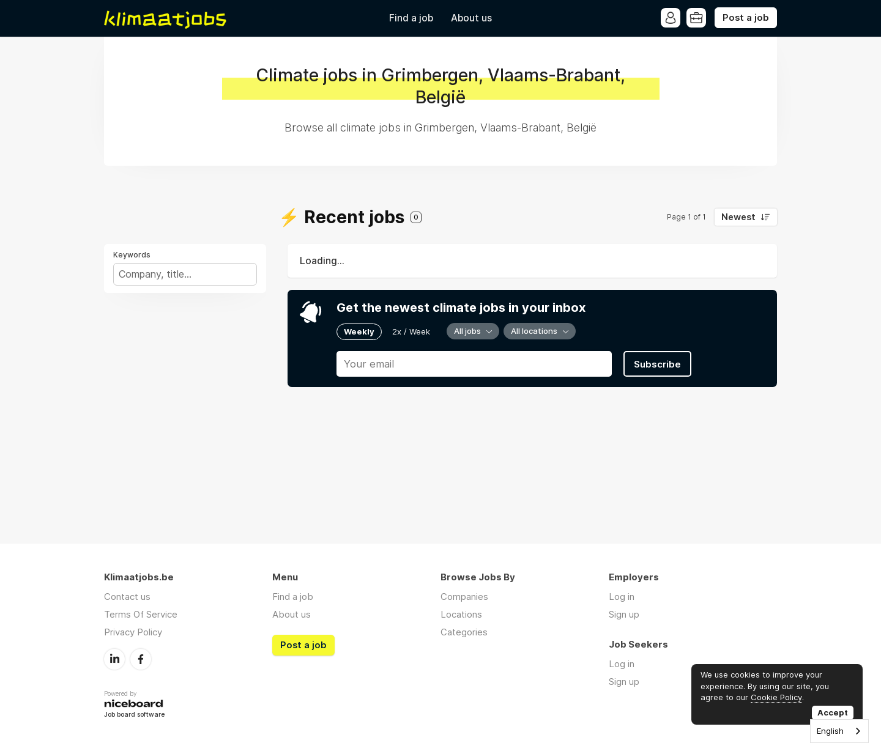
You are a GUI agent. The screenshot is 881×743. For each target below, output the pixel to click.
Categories (464, 632)
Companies (464, 596)
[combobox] (839, 731)
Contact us (127, 596)
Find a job (411, 18)
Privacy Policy (133, 632)
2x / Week (411, 331)
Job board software (134, 715)
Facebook (140, 659)
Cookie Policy (776, 697)
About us (471, 18)
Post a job (746, 17)
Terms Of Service (140, 614)
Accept (832, 712)
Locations (461, 614)
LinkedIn (114, 659)
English (830, 731)
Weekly (359, 331)
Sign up (624, 614)
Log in (621, 596)
